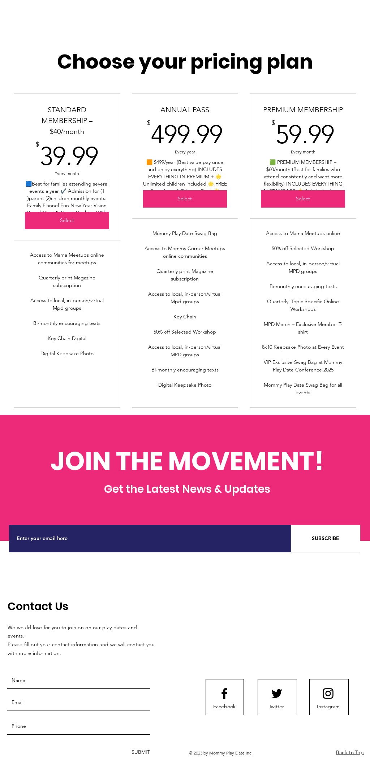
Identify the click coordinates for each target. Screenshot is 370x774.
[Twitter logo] (277, 693)
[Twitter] (276, 707)
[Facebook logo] (224, 693)
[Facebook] (224, 707)
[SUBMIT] (140, 752)
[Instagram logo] (328, 693)
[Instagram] (328, 707)
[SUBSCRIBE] (325, 538)
